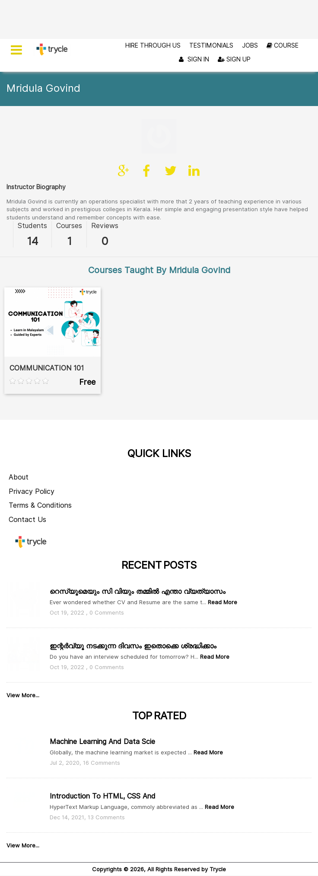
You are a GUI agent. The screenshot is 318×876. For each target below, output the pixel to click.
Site (124, 136)
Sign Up (234, 59)
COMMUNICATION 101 (47, 333)
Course (283, 45)
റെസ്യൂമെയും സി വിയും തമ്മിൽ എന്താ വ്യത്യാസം (138, 557)
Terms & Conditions (40, 471)
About (19, 442)
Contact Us (27, 485)
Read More (221, 567)
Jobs (250, 45)
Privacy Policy (31, 457)
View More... (22, 660)
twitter (170, 136)
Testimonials (211, 45)
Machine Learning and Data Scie (102, 707)
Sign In (193, 59)
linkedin (194, 136)
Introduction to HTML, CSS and (103, 761)
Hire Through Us (153, 45)
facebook (147, 136)
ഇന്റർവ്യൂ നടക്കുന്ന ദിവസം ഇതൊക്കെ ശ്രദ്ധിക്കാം (133, 611)
